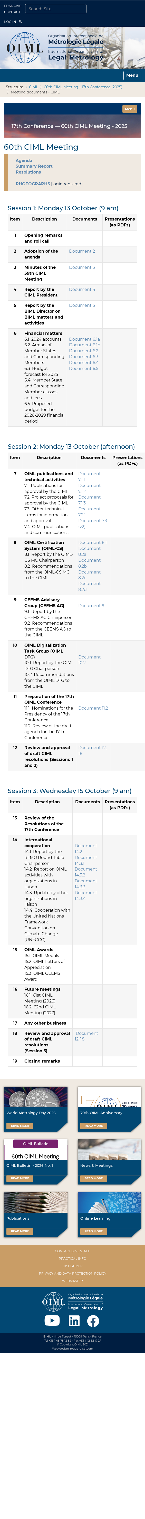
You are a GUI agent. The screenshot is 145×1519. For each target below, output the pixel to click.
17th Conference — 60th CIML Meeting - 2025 (69, 126)
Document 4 (82, 289)
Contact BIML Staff (72, 1251)
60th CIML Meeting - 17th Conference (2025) (83, 87)
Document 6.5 (83, 368)
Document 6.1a (84, 339)
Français (12, 6)
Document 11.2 (93, 708)
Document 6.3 (83, 356)
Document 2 (82, 251)
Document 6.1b (84, 344)
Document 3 (82, 267)
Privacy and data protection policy (72, 1273)
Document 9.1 (92, 605)
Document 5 (82, 305)
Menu (131, 108)
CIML (33, 87)
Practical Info (72, 1258)
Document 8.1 (92, 542)
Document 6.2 (83, 350)
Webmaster (72, 1281)
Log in (13, 22)
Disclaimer (73, 1266)
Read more (20, 1126)
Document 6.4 (84, 362)
